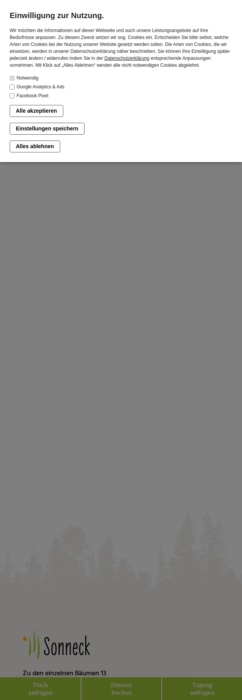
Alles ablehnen (35, 146)
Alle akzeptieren (36, 111)
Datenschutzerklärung (126, 58)
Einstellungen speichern (47, 128)
